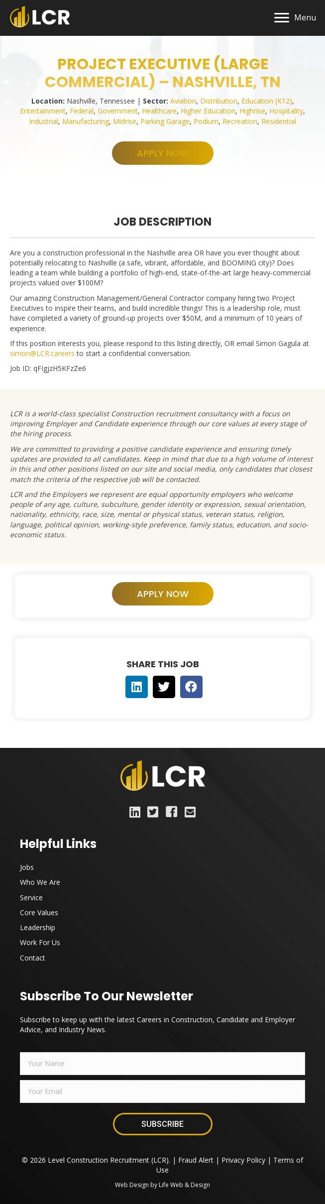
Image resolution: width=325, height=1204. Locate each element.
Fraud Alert (196, 1160)
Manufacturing (85, 121)
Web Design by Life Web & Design (162, 1185)
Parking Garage (165, 121)
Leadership (37, 927)
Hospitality (286, 111)
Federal (82, 111)
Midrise (124, 121)
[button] (163, 153)
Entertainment (43, 111)
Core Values (39, 912)
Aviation (183, 101)
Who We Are (40, 882)
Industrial (43, 121)
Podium (206, 121)
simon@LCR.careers (42, 353)
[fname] (162, 1063)
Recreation (239, 121)
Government (118, 111)
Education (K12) (266, 101)
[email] (162, 1091)
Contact (32, 958)
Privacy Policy (243, 1160)
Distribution (218, 101)
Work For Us (40, 942)
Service (31, 897)
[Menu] (295, 17)
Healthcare (159, 111)
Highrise (252, 111)
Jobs (27, 867)
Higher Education (208, 111)
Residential (278, 121)
